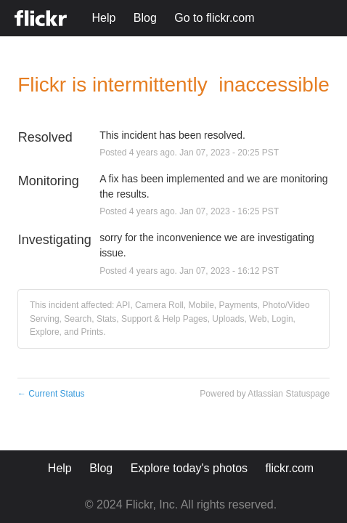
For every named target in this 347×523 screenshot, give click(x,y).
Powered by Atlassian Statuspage (265, 394)
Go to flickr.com (214, 18)
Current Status (51, 394)
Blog (145, 18)
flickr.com (290, 468)
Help (103, 18)
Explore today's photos (189, 468)
